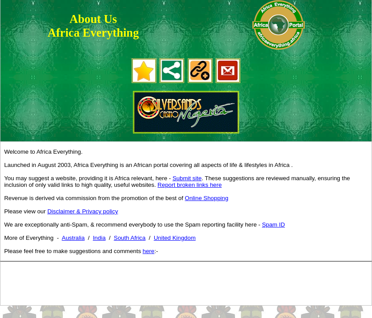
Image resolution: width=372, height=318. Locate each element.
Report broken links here (190, 185)
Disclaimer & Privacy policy (82, 211)
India (99, 238)
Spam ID (273, 224)
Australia (73, 238)
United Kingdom (175, 238)
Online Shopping (206, 198)
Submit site (186, 178)
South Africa (130, 238)
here (149, 251)
